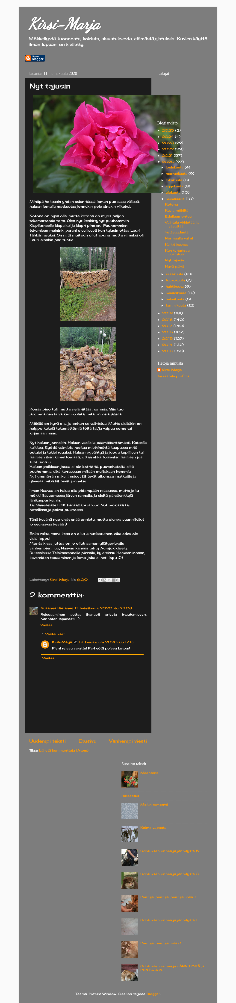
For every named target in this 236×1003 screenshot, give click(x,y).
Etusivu (88, 741)
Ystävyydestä (177, 232)
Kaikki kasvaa (176, 244)
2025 (168, 130)
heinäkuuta (176, 199)
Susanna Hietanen (57, 608)
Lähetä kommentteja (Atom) (63, 750)
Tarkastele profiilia (173, 376)
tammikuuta (176, 305)
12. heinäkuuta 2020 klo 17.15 (106, 642)
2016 (168, 332)
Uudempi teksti (47, 741)
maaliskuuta (177, 293)
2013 (168, 351)
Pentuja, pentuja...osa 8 (160, 943)
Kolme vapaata (153, 827)
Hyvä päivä (174, 266)
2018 (168, 320)
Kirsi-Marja (64, 24)
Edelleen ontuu (178, 216)
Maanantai (149, 773)
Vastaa (47, 625)
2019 (168, 313)
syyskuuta (175, 186)
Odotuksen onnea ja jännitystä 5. (170, 851)
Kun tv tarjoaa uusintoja (177, 252)
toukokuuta (176, 280)
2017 (168, 326)
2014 (168, 345)
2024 (168, 137)
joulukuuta (175, 167)
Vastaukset (55, 634)
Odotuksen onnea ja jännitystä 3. (169, 874)
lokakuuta (174, 180)
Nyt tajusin (174, 260)
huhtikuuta (175, 286)
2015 (168, 338)
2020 (169, 162)
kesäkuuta (175, 274)
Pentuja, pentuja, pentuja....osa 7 (168, 897)
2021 (168, 155)
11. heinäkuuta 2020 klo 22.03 (103, 608)
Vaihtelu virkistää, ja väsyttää (182, 224)
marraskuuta (177, 173)
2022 (168, 149)
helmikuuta (176, 299)
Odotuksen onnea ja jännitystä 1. (169, 920)
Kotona (171, 204)
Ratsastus (130, 796)
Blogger (153, 994)
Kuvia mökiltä (176, 210)
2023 (168, 143)
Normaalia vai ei (179, 238)
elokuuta (174, 192)
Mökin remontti (154, 804)
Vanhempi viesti (128, 741)
